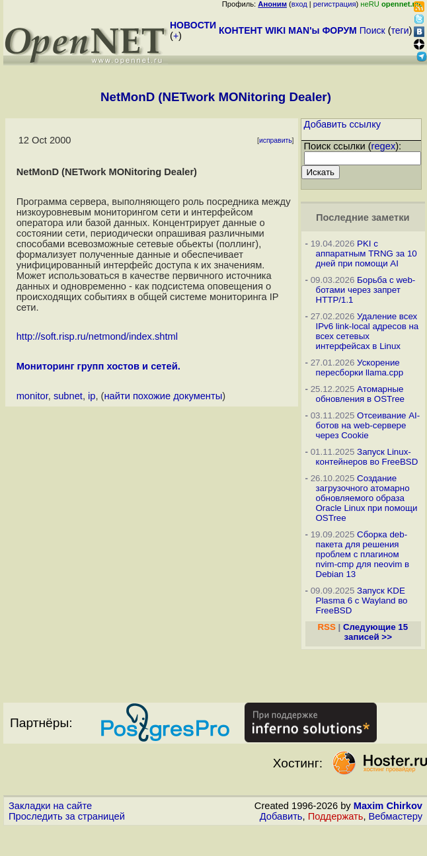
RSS (326, 627)
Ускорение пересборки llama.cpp (360, 367)
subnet (68, 396)
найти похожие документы (163, 396)
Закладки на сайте (50, 805)
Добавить (281, 816)
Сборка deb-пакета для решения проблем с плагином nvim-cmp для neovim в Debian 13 (363, 554)
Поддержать (336, 816)
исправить (275, 140)
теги (400, 30)
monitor (32, 396)
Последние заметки (363, 217)
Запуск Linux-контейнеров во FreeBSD (367, 457)
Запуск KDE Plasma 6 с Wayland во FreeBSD (362, 600)
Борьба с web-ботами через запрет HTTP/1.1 (366, 290)
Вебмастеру (395, 816)
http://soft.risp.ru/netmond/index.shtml (97, 336)
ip (91, 396)
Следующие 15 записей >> (375, 632)
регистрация (334, 4)
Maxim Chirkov (388, 805)
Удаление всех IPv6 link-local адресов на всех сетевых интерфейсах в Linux (367, 331)
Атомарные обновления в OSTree (360, 394)
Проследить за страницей (67, 816)
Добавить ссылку (342, 124)
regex (383, 146)
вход (299, 4)
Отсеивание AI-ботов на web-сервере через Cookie (368, 425)
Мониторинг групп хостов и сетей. (98, 366)
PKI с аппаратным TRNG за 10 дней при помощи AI (366, 253)
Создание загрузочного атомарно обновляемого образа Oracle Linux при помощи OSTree (367, 498)
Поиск (372, 30)
